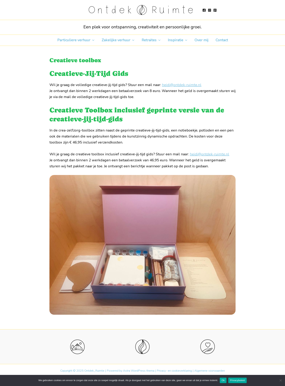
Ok (223, 380)
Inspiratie (177, 40)
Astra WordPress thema (138, 371)
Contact (222, 40)
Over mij (201, 40)
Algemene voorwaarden (209, 371)
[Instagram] (209, 10)
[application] (92, 40)
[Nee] (280, 380)
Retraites (151, 40)
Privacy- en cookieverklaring (174, 371)
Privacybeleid (237, 380)
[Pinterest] (215, 10)
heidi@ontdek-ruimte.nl (181, 84)
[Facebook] (204, 10)
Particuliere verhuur (75, 40)
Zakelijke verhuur (118, 40)
